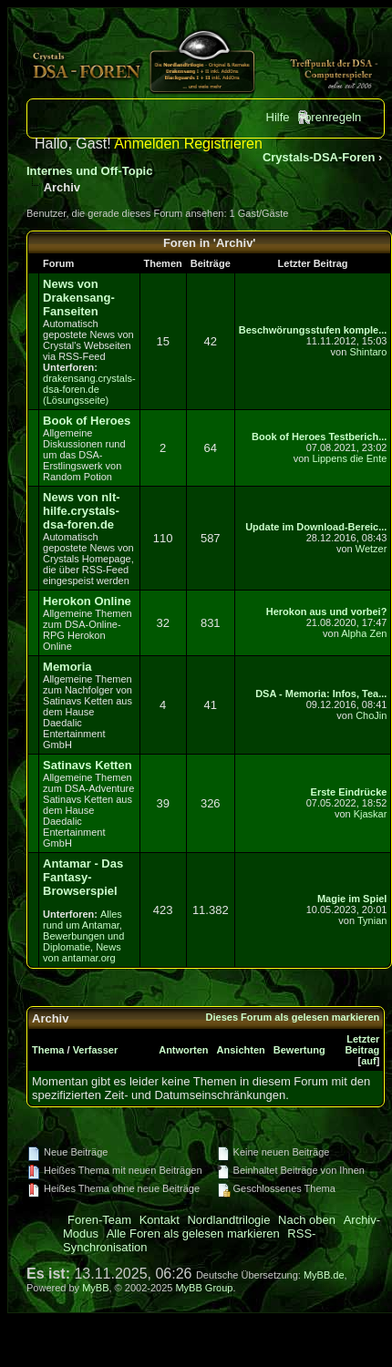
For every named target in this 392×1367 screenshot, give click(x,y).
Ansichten (241, 1049)
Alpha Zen (364, 633)
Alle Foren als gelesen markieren (193, 1233)
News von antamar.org (82, 952)
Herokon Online (87, 601)
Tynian (372, 920)
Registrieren (223, 143)
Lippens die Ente (349, 458)
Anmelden (147, 143)
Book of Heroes (86, 420)
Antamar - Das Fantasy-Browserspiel (83, 877)
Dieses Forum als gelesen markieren (293, 1017)
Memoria (67, 666)
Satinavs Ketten (87, 765)
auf (369, 1060)
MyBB (95, 1287)
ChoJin (371, 715)
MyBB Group (203, 1287)
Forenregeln (329, 117)
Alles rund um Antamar (82, 919)
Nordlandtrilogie (228, 1220)
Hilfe (278, 117)
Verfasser (96, 1049)
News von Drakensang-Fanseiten (79, 297)
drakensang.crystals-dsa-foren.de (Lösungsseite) (89, 389)
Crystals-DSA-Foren (319, 157)
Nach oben (306, 1220)
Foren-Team (99, 1220)
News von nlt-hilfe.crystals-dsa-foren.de (81, 510)
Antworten (183, 1049)
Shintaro (368, 351)
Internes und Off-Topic (89, 171)
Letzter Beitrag (362, 1044)
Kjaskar (370, 813)
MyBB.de (324, 1274)
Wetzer (371, 548)
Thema (48, 1049)
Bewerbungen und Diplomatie (83, 941)
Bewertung (299, 1049)
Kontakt (159, 1220)
